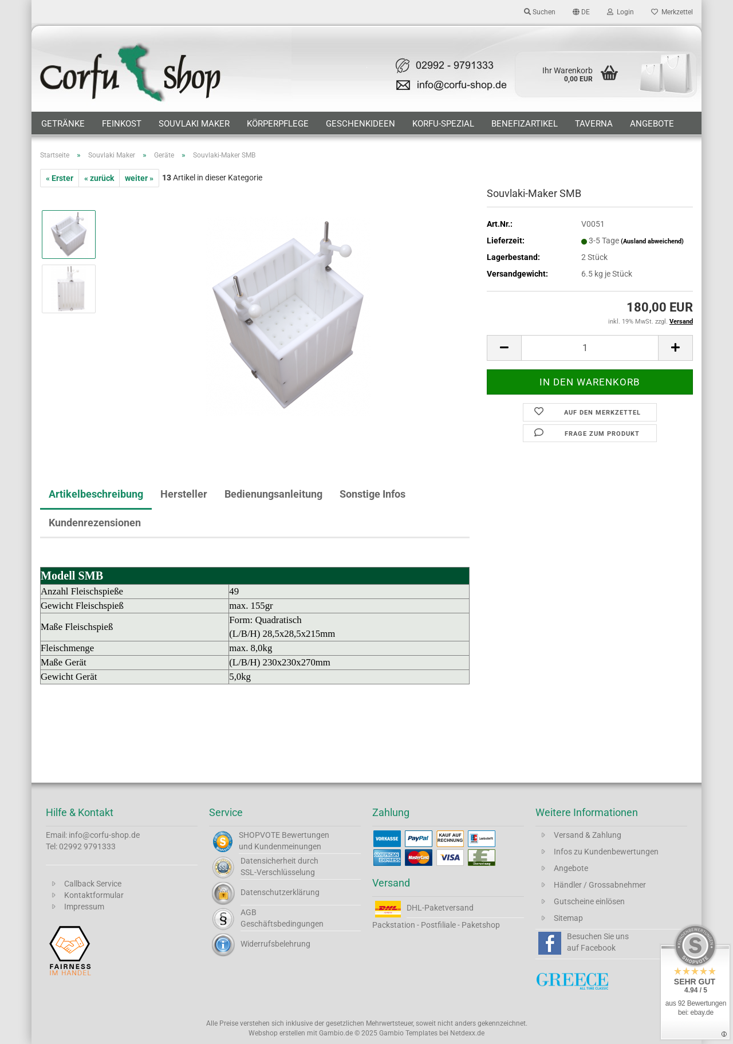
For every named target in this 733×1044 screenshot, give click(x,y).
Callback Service (92, 883)
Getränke (63, 124)
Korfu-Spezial (443, 124)
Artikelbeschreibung (96, 494)
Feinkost (121, 124)
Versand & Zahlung (587, 835)
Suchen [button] (539, 12)
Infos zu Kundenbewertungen (606, 851)
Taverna (594, 124)
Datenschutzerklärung (280, 892)
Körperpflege (278, 124)
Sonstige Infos (372, 494)
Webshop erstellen (277, 1033)
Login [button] (620, 12)
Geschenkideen (360, 124)
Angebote (652, 124)
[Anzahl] (590, 348)
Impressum (84, 906)
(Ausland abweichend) (652, 241)
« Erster (59, 178)
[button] (581, 11)
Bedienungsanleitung (273, 494)
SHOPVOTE (259, 835)
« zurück (99, 178)
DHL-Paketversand (440, 907)
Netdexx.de (467, 1033)
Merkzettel (672, 12)
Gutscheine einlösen (589, 901)
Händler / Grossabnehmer (600, 884)
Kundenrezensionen (95, 523)
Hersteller (183, 494)
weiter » (139, 178)
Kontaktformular (94, 895)
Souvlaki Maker (194, 124)
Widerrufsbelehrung (275, 943)
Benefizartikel (524, 124)
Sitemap (568, 918)
